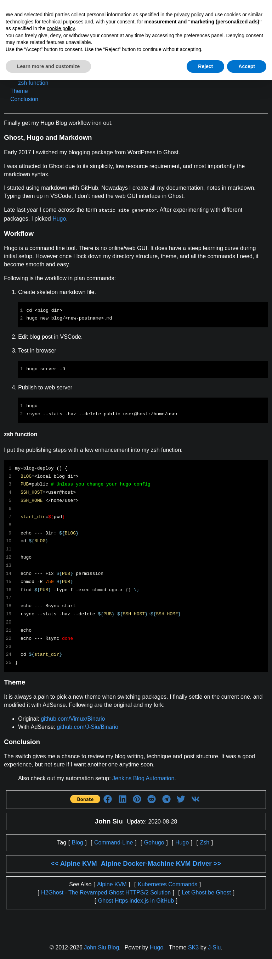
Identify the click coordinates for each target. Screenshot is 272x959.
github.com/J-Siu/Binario (87, 726)
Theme (19, 91)
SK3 (193, 947)
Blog (77, 842)
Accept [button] (246, 66)
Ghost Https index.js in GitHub (136, 900)
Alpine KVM (112, 884)
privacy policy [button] (189, 14)
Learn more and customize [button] (48, 66)
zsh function (33, 83)
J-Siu (214, 947)
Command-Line (113, 842)
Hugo (59, 218)
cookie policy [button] (61, 28)
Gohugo (154, 842)
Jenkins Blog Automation (143, 778)
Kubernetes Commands (167, 884)
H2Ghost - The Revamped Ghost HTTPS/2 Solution (106, 892)
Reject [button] (205, 66)
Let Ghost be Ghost (206, 892)
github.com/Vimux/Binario (73, 718)
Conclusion (24, 99)
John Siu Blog (101, 947)
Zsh (204, 842)
